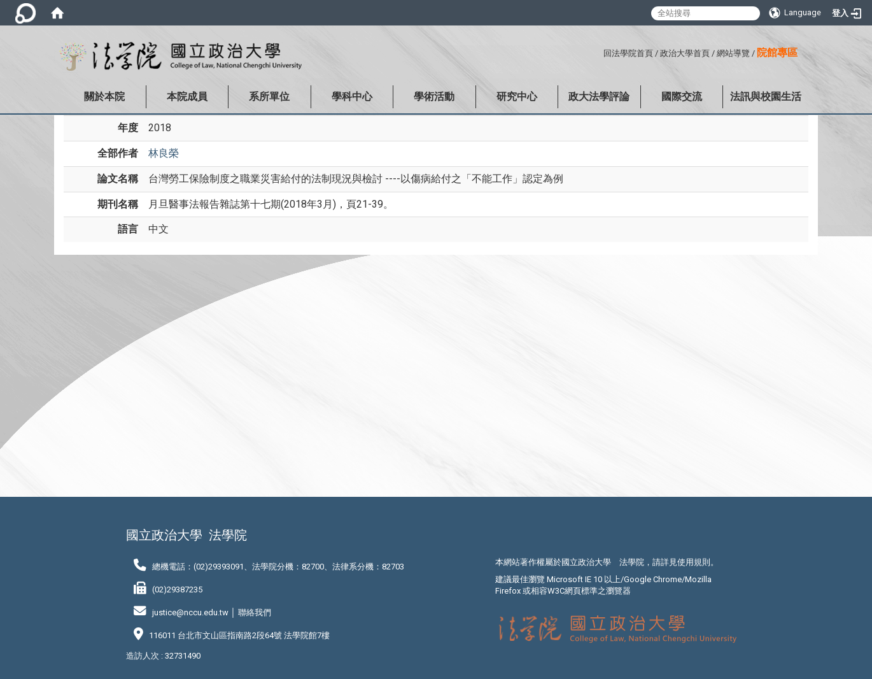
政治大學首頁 (685, 53)
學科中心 (352, 96)
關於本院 (104, 96)
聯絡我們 (254, 612)
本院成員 (187, 96)
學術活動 (434, 96)
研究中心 (516, 96)
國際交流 (681, 96)
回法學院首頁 (628, 53)
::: (598, 51)
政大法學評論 (598, 96)
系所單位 (269, 96)
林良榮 (163, 153)
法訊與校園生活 (765, 96)
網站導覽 (733, 53)
